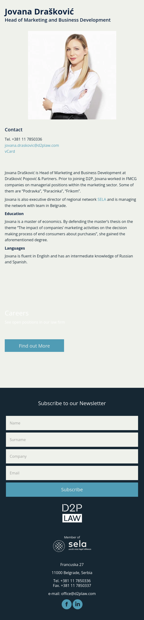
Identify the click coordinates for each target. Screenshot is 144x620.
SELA (102, 199)
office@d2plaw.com (78, 593)
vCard (10, 151)
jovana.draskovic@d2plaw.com (32, 145)
